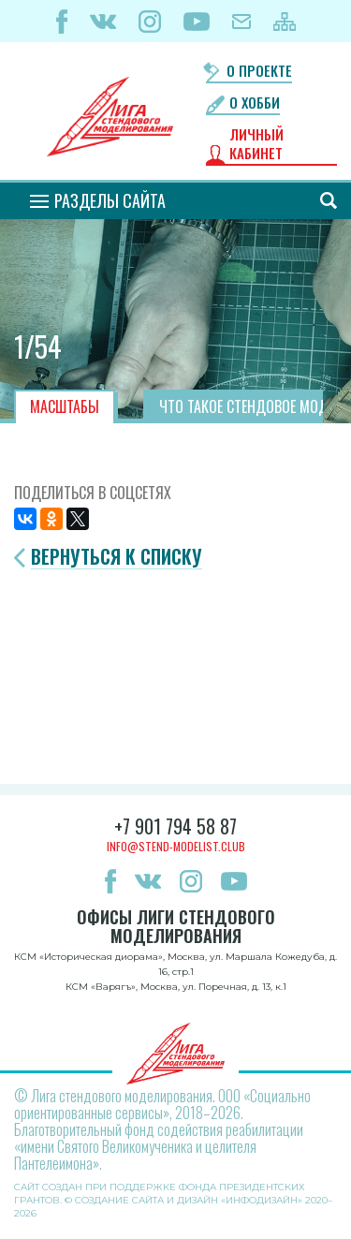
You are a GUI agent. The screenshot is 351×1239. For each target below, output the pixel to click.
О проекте (259, 71)
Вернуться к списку (116, 556)
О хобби (254, 102)
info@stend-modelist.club (176, 846)
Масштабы (64, 406)
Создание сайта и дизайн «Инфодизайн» (188, 1200)
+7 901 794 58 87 (175, 826)
